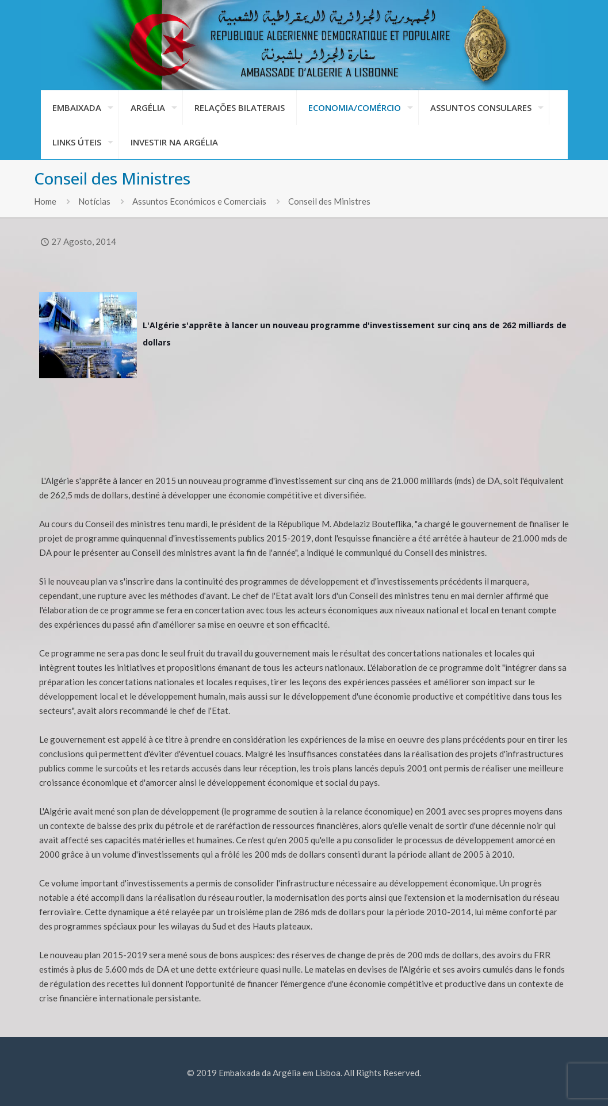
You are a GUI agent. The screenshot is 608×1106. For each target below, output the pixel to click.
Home (45, 201)
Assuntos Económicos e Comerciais (199, 201)
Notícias (94, 201)
